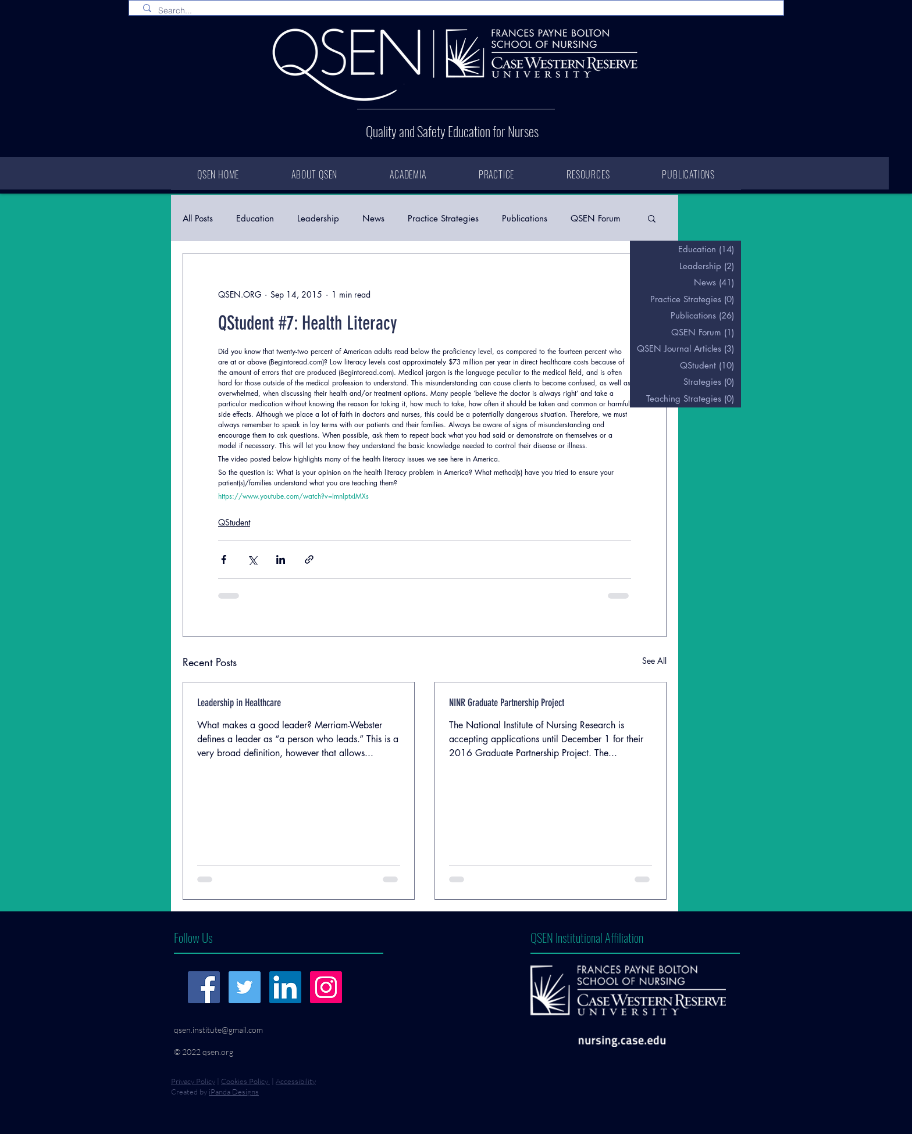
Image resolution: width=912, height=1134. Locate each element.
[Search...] (458, 11)
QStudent (234, 522)
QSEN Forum (596, 218)
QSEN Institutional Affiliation (586, 937)
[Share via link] (309, 559)
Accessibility (296, 1081)
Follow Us (193, 937)
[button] (651, 218)
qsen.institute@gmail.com (218, 1030)
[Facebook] (204, 987)
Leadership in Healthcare (239, 702)
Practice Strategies (443, 218)
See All (654, 660)
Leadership (318, 218)
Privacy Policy (193, 1081)
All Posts (198, 218)
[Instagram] (326, 987)
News (373, 218)
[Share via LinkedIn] (280, 559)
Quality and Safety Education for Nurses (452, 131)
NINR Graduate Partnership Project (506, 702)
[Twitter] (245, 987)
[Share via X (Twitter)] (252, 559)
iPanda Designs (234, 1091)
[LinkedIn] (285, 987)
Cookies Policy (245, 1081)
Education (255, 218)
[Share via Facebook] (223, 559)
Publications (524, 218)
